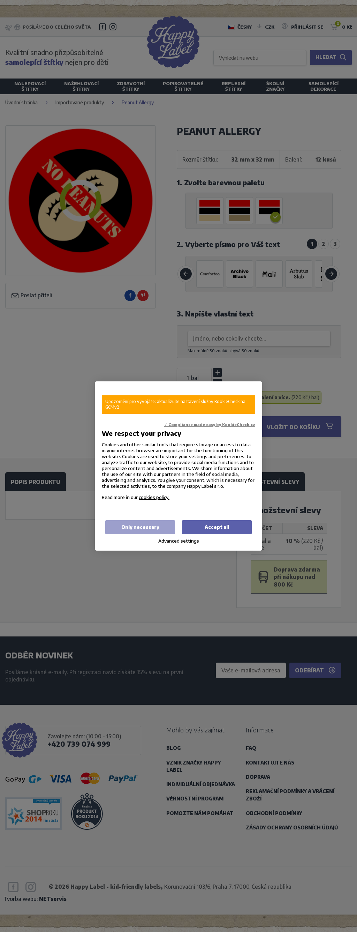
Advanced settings (178, 541)
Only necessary (140, 527)
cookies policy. (154, 497)
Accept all (217, 527)
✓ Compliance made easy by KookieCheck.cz (209, 424)
